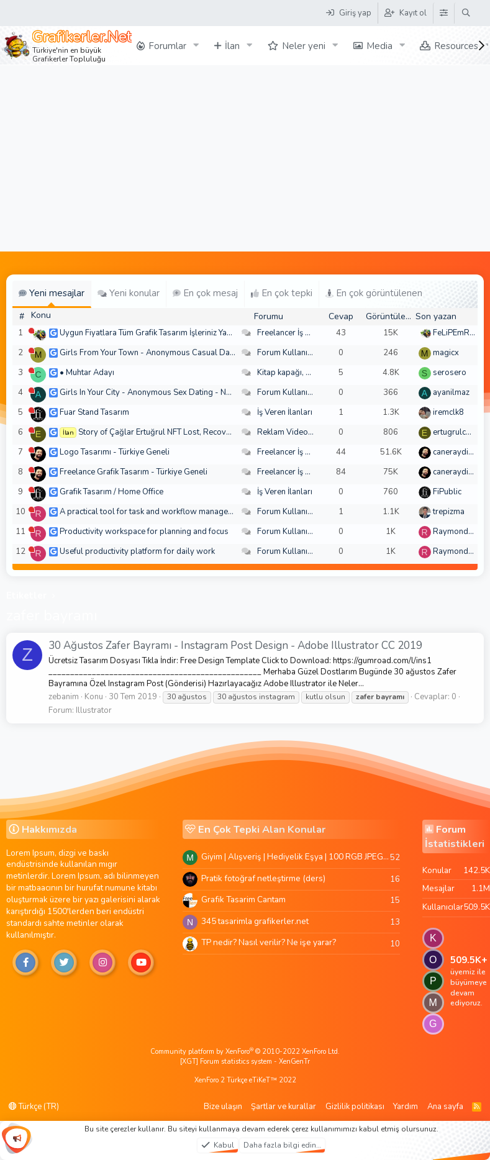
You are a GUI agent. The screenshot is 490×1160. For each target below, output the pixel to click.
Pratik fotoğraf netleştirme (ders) (263, 878)
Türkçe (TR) (34, 1106)
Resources (456, 46)
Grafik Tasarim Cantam (243, 899)
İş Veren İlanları (284, 412)
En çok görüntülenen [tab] (373, 293)
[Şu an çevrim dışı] (31, 330)
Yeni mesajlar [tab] (51, 293)
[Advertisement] (245, 158)
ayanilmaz (451, 392)
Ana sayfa (445, 1106)
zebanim (63, 696)
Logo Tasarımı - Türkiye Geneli (115, 452)
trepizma (449, 511)
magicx (446, 352)
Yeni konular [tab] (129, 293)
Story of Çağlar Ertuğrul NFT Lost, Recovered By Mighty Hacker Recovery (211, 432)
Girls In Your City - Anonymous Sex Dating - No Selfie (156, 392)
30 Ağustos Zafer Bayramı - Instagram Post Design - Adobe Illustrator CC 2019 (235, 645)
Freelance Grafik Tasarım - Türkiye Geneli (133, 472)
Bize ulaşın (223, 1106)
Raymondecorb (461, 531)
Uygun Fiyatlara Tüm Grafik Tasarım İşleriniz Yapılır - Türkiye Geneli (179, 332)
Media (379, 46)
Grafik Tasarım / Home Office (111, 491)
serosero (449, 372)
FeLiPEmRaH (456, 332)
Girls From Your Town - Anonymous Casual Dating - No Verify (172, 352)
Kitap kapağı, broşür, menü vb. (311, 372)
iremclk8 (448, 412)
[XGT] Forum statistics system (245, 1061)
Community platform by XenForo (245, 1051)
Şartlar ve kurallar (283, 1106)
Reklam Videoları (288, 432)
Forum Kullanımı (286, 352)
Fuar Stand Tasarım (94, 412)
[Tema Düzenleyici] (443, 13)
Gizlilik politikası (354, 1106)
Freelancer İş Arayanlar (299, 332)
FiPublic (447, 491)
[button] (196, 45)
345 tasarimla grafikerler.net (255, 921)
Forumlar (167, 46)
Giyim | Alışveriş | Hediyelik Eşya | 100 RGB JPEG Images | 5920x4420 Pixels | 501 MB (295, 857)
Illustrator (94, 710)
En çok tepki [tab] (281, 293)
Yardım (405, 1106)
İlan (232, 46)
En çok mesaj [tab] (205, 293)
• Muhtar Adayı (87, 372)
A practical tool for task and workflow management (153, 511)
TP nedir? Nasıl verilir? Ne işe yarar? (268, 942)
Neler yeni (303, 46)
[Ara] (466, 13)
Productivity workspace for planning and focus (144, 531)
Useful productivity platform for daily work (137, 551)
